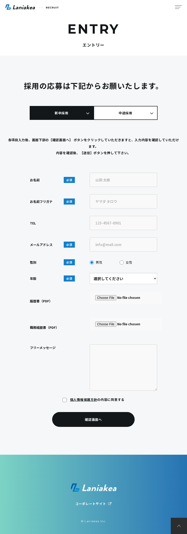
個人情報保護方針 (83, 399)
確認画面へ (93, 419)
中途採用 (125, 113)
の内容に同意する (93, 399)
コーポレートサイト (93, 503)
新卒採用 (61, 113)
